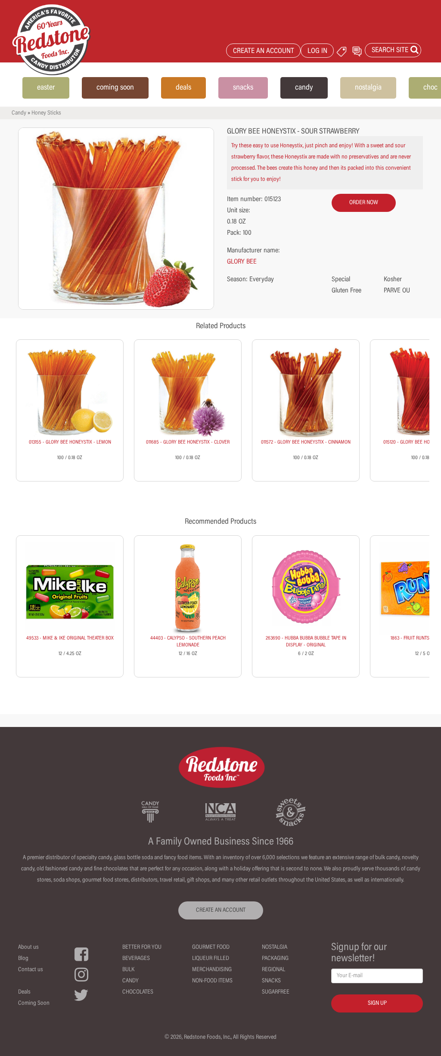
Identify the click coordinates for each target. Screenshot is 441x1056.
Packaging (275, 959)
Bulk (128, 970)
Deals (24, 992)
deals (183, 88)
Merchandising (212, 970)
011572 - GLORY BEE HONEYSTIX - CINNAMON (306, 442)
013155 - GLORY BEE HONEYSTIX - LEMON (70, 442)
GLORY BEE (242, 261)
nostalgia (368, 88)
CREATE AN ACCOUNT (263, 51)
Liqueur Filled (210, 959)
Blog (23, 959)
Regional (273, 970)
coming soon (115, 88)
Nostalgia (274, 947)
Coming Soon (34, 1003)
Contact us (30, 970)
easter (46, 88)
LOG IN (317, 51)
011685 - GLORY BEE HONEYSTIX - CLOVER (188, 442)
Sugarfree (275, 992)
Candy (19, 113)
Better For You (141, 947)
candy (304, 88)
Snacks (271, 981)
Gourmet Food (211, 947)
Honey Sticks (46, 113)
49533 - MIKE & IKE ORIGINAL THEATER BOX (70, 638)
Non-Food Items (212, 981)
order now (363, 203)
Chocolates (137, 992)
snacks (243, 88)
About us (28, 947)
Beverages (136, 959)
